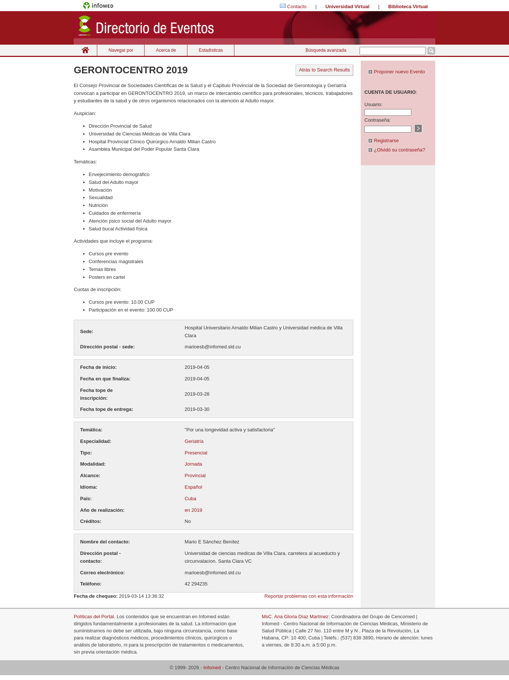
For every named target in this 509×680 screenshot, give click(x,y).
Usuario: (373, 104)
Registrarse (383, 140)
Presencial (196, 453)
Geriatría (194, 441)
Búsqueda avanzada (326, 50)
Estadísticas (211, 50)
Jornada (193, 464)
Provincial (195, 475)
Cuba (190, 498)
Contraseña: (377, 120)
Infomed (212, 667)
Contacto (297, 6)
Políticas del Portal (94, 616)
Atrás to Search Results (324, 70)
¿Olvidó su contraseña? (396, 150)
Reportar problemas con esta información (309, 596)
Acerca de (166, 50)
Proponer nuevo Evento (396, 71)
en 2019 (193, 510)
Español (193, 487)
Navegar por (120, 50)
